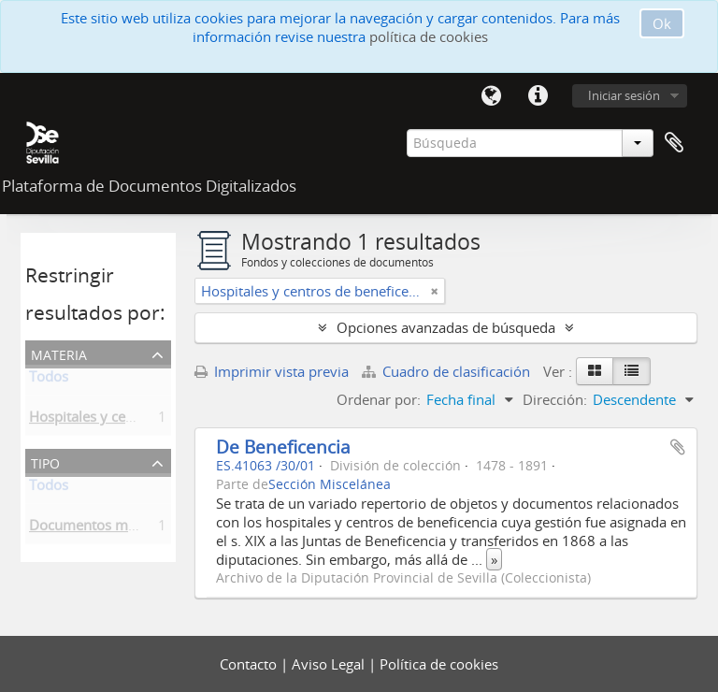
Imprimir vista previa (271, 371)
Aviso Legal (330, 664)
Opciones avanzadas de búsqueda (446, 327)
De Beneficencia (283, 446)
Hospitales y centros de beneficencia (146, 420)
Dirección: (555, 399)
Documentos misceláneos (111, 528)
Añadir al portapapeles (677, 447)
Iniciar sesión (624, 95)
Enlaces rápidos (537, 96)
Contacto (250, 664)
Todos (48, 379)
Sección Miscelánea (329, 484)
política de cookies (428, 36)
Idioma (490, 96)
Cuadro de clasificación (448, 371)
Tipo (45, 461)
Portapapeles (674, 143)
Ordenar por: (379, 399)
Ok (662, 23)
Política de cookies (439, 664)
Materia (59, 353)
